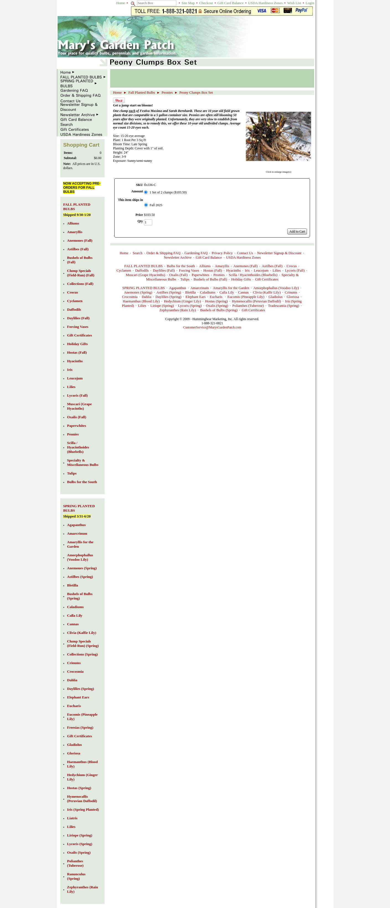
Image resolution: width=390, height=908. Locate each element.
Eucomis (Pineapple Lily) (246, 297)
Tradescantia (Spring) (283, 305)
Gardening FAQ (196, 253)
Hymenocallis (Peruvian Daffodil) (256, 301)
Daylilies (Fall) (164, 270)
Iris (247, 270)
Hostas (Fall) (212, 270)
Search (137, 253)
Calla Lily (226, 292)
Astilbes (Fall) (272, 266)
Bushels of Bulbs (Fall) (210, 279)
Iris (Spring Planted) (83, 809)
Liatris (72, 818)
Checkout (206, 3)
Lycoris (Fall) (294, 270)
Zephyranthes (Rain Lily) (177, 310)
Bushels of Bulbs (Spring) (218, 310)
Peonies (167, 92)
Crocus (291, 266)
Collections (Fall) (80, 284)
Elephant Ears (195, 297)
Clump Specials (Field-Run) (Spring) (83, 643)
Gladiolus (275, 297)
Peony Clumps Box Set (196, 92)
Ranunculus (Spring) (76, 876)
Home (120, 3)
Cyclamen (124, 270)
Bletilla (190, 292)
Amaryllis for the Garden (231, 288)
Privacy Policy (222, 253)
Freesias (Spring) (80, 727)
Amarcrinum (199, 288)
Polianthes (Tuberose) (248, 305)
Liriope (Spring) (162, 305)
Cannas (243, 292)
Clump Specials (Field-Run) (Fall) (80, 273)
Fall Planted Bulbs (141, 92)
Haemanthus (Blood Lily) (141, 301)
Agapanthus (177, 288)
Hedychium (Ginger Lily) (182, 301)
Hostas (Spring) (216, 301)
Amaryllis (222, 266)
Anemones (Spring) (138, 292)
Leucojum (261, 270)
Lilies (277, 270)
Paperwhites (201, 275)
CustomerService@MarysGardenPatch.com (212, 327)
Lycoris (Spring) (190, 305)
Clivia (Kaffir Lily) (267, 292)
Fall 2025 (156, 205)
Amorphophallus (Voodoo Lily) (276, 288)
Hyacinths (233, 270)
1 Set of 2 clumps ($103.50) (168, 192)
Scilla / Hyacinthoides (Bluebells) (253, 275)
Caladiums (207, 292)
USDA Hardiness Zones (265, 3)
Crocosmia (130, 297)
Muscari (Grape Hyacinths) (145, 275)
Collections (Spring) (82, 654)
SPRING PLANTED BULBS (143, 288)
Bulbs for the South (181, 266)
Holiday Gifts (241, 279)
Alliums (205, 266)
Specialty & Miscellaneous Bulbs (82, 462)
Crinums (291, 292)
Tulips (184, 279)
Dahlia (146, 297)
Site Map (188, 3)
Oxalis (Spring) (217, 305)
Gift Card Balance (231, 3)
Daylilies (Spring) (169, 297)
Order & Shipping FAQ (163, 253)
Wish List (294, 3)
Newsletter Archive (178, 257)
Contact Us (245, 253)
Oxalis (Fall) (178, 275)
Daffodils (142, 270)
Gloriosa (293, 297)
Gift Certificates (266, 279)
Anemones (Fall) (245, 266)
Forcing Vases (189, 270)
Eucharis (216, 297)
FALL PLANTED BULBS (143, 266)
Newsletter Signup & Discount (279, 253)
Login (310, 3)
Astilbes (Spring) (168, 292)
